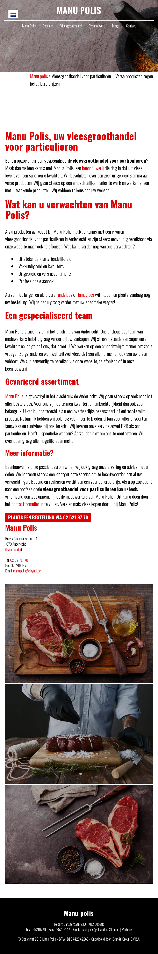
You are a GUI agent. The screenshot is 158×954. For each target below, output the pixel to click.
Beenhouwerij (96, 25)
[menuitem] (13, 14)
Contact (131, 25)
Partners (127, 929)
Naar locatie (13, 549)
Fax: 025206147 (59, 929)
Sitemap (114, 929)
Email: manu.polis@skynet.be (90, 929)
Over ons (48, 25)
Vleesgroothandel (71, 25)
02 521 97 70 (19, 560)
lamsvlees (86, 294)
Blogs (115, 25)
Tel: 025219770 (36, 929)
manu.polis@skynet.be (27, 570)
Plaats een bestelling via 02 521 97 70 (49, 517)
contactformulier (25, 503)
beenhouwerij (93, 167)
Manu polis (79, 913)
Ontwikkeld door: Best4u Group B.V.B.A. (115, 939)
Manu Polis (29, 25)
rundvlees (64, 294)
